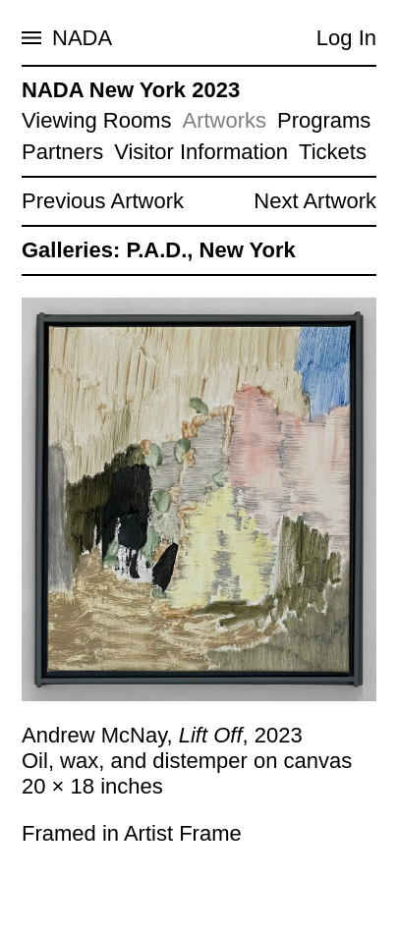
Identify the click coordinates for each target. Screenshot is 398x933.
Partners (62, 151)
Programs (323, 120)
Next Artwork (315, 201)
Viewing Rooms (96, 120)
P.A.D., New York (210, 250)
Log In (346, 38)
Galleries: (71, 250)
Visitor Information (201, 151)
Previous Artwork (103, 201)
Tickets (333, 151)
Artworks (224, 120)
